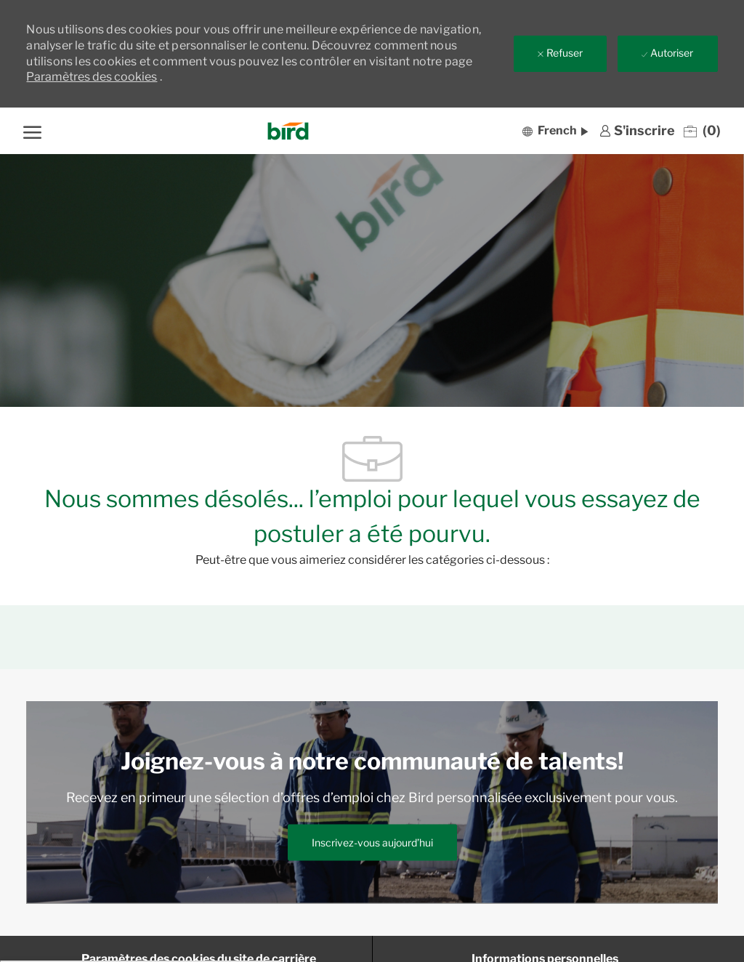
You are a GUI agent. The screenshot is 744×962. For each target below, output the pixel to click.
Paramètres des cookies (91, 77)
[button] (555, 130)
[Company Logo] (288, 131)
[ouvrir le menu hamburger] (32, 130)
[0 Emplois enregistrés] (702, 131)
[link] (637, 131)
